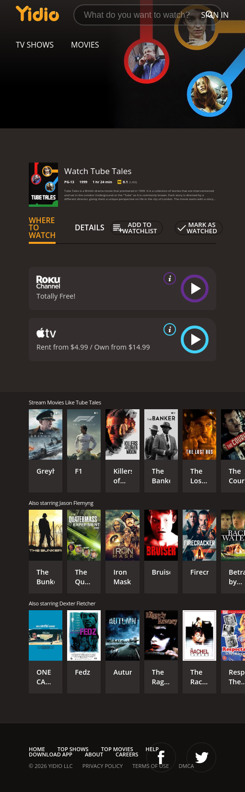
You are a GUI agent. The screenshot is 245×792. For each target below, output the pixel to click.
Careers (127, 754)
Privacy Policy (102, 765)
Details (90, 227)
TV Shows (35, 44)
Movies (85, 44)
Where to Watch (42, 228)
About (94, 754)
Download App (50, 754)
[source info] (168, 278)
